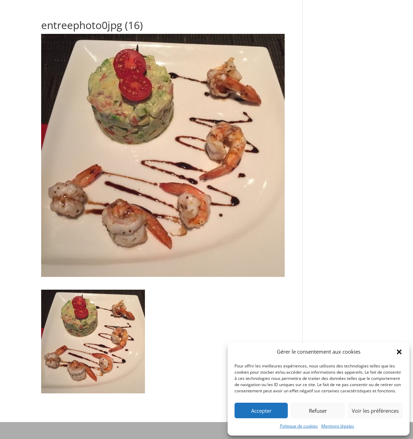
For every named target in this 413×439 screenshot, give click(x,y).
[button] (399, 351)
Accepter (261, 410)
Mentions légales (337, 426)
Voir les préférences (375, 410)
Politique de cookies (299, 426)
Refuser (318, 410)
